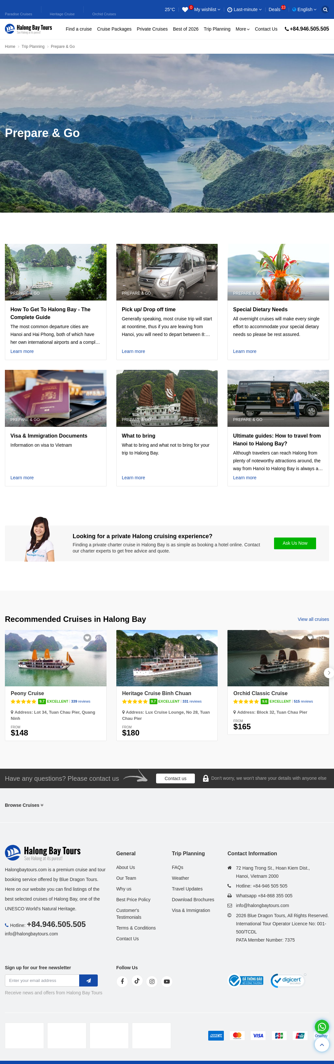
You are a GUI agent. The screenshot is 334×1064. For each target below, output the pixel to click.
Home (10, 46)
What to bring (138, 436)
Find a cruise (79, 29)
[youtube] (167, 981)
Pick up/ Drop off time (149, 309)
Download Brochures (193, 899)
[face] (122, 981)
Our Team (126, 878)
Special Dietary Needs (260, 309)
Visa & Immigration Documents (48, 436)
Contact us (175, 778)
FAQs (177, 867)
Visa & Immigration (191, 910)
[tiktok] (137, 981)
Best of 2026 (186, 29)
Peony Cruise (27, 693)
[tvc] (151, 1036)
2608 (208, 638)
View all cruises (313, 619)
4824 (319, 638)
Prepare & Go (25, 293)
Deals (277, 9)
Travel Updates (187, 888)
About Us (125, 867)
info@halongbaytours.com (31, 933)
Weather (180, 878)
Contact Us (266, 29)
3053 (97, 638)
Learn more (22, 351)
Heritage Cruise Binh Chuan (156, 693)
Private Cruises (152, 29)
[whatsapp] (322, 1027)
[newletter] (88, 980)
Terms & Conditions (136, 928)
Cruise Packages (114, 29)
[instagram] (152, 981)
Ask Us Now (295, 543)
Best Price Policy (133, 899)
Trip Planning (217, 29)
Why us (124, 888)
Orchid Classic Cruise (260, 693)
